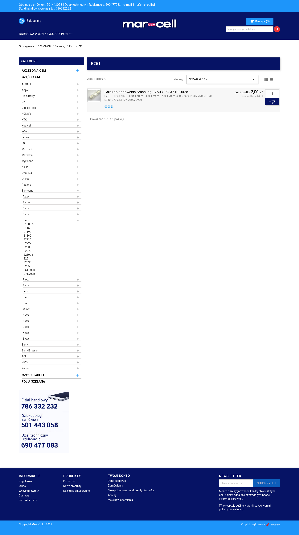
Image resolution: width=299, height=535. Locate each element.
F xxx (26, 279)
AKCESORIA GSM (34, 71)
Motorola (27, 155)
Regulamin (25, 481)
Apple (25, 90)
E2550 (27, 266)
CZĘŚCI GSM (31, 77)
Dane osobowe (117, 480)
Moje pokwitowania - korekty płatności (131, 490)
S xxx (26, 320)
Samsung (27, 190)
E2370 (27, 250)
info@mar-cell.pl (144, 4)
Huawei (26, 125)
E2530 (27, 262)
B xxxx (26, 202)
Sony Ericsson (30, 350)
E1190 (27, 231)
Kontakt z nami (28, 500)
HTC (24, 119)
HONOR (26, 113)
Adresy (112, 495)
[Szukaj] (249, 29)
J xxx (26, 297)
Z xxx (26, 338)
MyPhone (27, 161)
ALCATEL (27, 84)
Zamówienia (115, 485)
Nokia (25, 166)
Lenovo (26, 137)
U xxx (26, 326)
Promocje (69, 481)
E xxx (26, 220)
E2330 (27, 247)
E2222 (27, 243)
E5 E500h (29, 270)
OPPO (25, 178)
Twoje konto (119, 476)
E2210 (27, 239)
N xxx (26, 315)
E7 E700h (29, 273)
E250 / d (29, 254)
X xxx (26, 332)
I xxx (25, 291)
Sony (25, 344)
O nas (22, 485)
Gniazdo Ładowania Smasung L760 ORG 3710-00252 (147, 92)
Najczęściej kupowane (76, 490)
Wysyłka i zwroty (29, 490)
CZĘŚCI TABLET (33, 375)
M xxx (26, 309)
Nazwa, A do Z (222, 79)
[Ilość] (272, 93)
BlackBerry (28, 95)
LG (23, 143)
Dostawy (24, 495)
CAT (24, 101)
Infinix (25, 131)
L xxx (26, 303)
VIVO (25, 362)
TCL (24, 356)
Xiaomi (26, 368)
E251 (27, 258)
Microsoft (27, 149)
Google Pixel (29, 107)
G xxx (26, 285)
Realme (26, 184)
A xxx (26, 196)
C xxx (26, 208)
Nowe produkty (72, 485)
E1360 (27, 235)
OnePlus (27, 172)
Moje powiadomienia (120, 499)
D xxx (26, 214)
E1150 (27, 228)
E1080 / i (29, 224)
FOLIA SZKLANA (33, 381)
